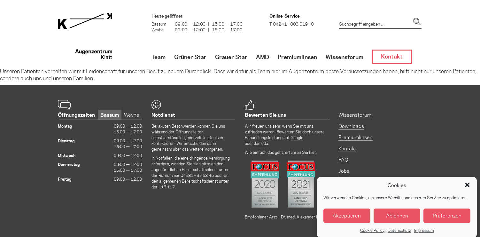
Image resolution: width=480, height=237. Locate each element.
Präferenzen (447, 218)
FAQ (343, 159)
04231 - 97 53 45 (197, 175)
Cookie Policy (372, 232)
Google (296, 137)
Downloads (351, 125)
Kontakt (347, 148)
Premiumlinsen (355, 137)
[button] (467, 187)
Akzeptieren (347, 218)
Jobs (343, 170)
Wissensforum (354, 114)
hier (312, 152)
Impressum (424, 232)
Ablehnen (397, 218)
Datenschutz (399, 232)
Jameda (261, 143)
